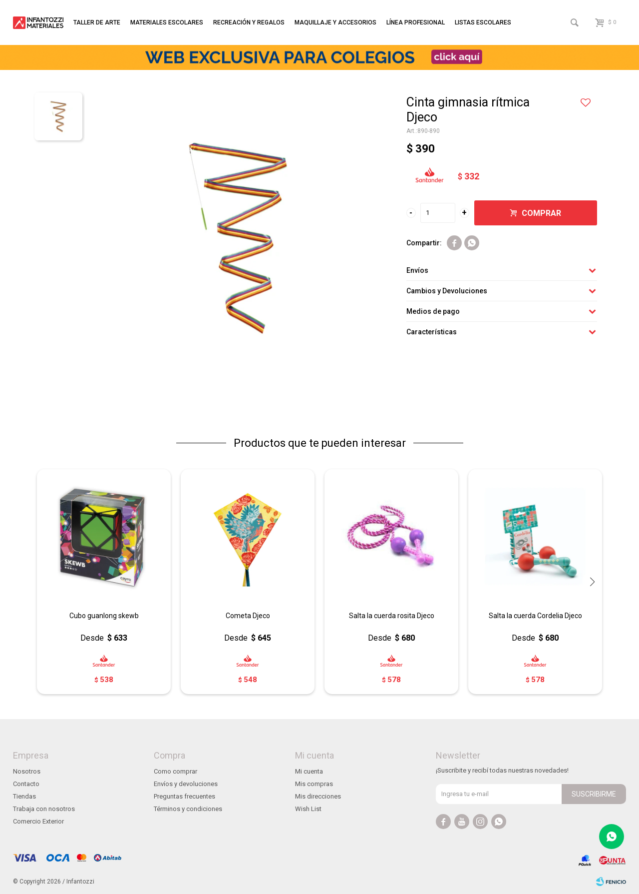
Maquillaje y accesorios (335, 22)
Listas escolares (483, 22)
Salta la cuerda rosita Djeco (391, 616)
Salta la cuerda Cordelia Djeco (535, 616)
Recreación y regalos (249, 22)
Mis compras (314, 784)
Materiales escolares (166, 22)
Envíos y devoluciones (186, 784)
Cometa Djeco (248, 616)
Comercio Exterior (38, 821)
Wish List (308, 809)
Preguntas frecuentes (184, 796)
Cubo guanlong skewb (104, 616)
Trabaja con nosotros (44, 809)
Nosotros (26, 771)
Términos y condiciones (188, 809)
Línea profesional (415, 22)
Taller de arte (96, 22)
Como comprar (175, 771)
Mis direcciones (318, 796)
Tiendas (24, 796)
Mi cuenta (309, 771)
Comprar (541, 213)
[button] (592, 582)
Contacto (26, 784)
